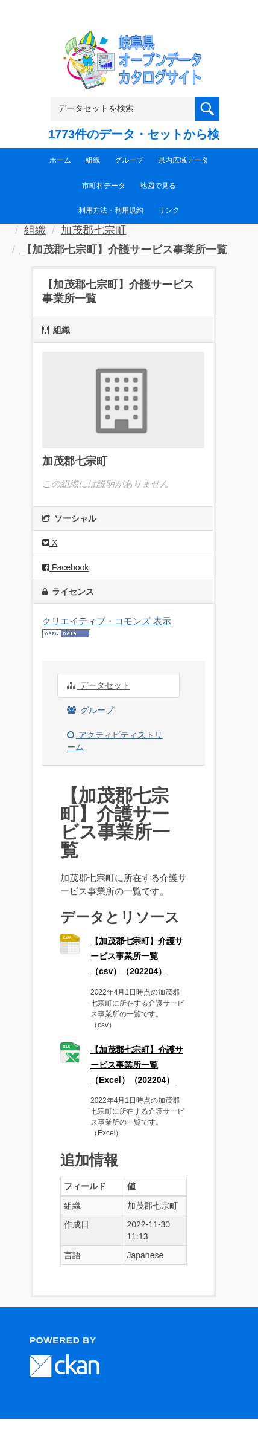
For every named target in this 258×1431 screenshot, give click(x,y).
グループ (129, 160)
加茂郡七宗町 (93, 230)
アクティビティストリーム (115, 741)
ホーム (60, 160)
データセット (98, 685)
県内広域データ (183, 160)
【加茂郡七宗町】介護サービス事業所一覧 (124, 250)
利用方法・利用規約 (110, 210)
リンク (169, 210)
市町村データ (103, 185)
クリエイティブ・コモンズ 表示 (106, 621)
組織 (93, 160)
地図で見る (158, 185)
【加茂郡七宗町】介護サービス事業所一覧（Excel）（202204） (136, 1065)
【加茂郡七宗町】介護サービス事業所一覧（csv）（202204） (136, 956)
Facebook (65, 567)
